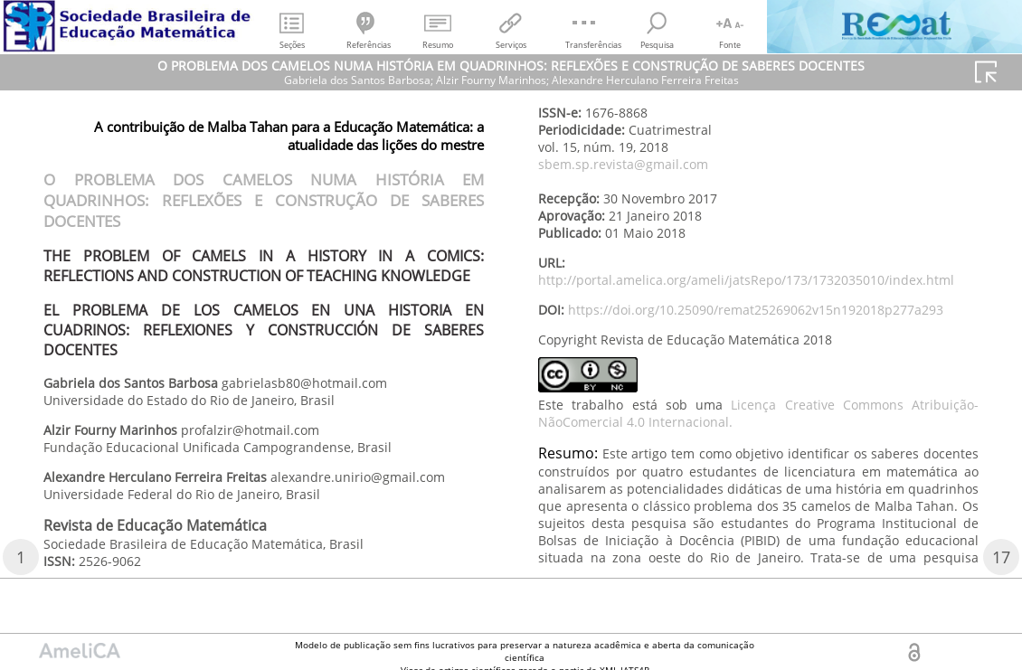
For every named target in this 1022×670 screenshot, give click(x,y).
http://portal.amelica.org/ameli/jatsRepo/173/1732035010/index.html (746, 279)
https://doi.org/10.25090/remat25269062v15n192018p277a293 (755, 309)
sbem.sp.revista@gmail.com (623, 164)
